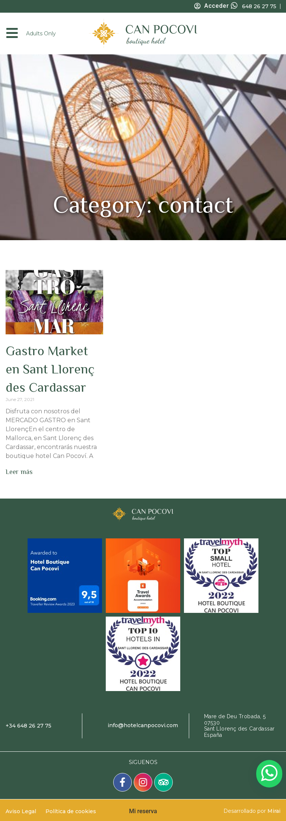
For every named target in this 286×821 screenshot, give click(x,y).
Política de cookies (70, 811)
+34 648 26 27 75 (28, 725)
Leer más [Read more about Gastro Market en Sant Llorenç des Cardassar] (19, 471)
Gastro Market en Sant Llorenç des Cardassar (50, 369)
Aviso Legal (21, 811)
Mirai (273, 811)
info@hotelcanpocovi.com (143, 725)
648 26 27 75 (259, 6)
